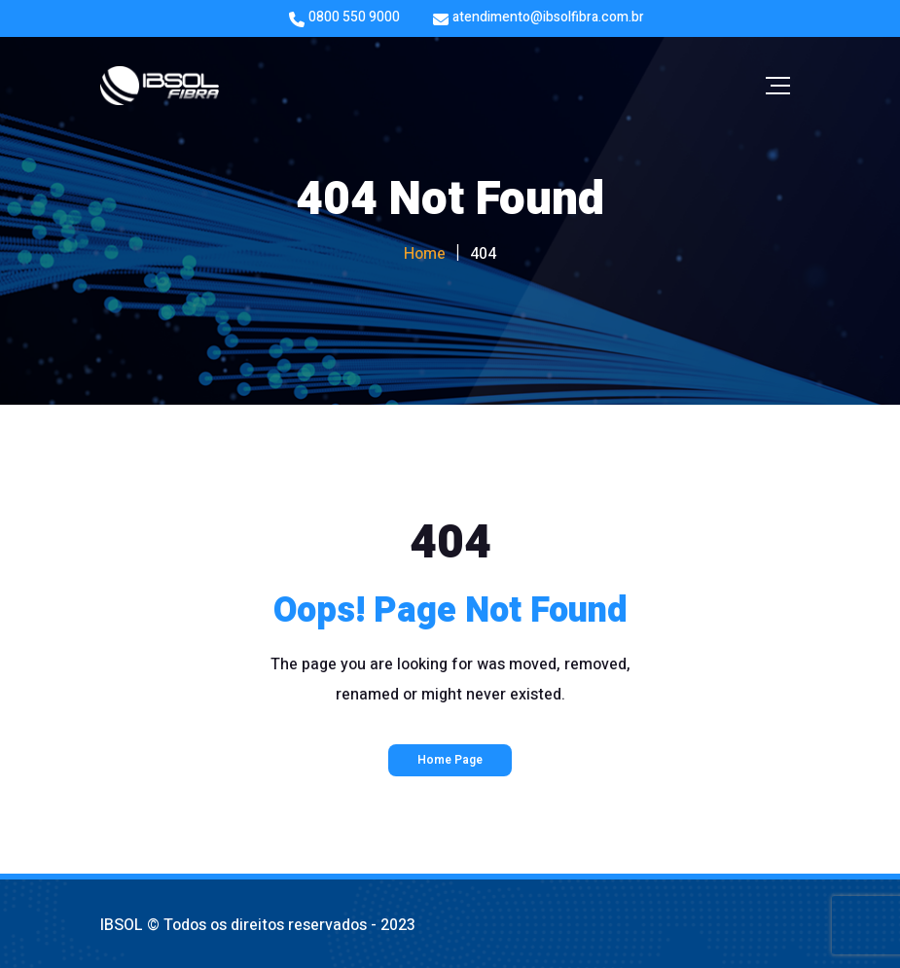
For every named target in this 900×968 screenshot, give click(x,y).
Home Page (450, 760)
